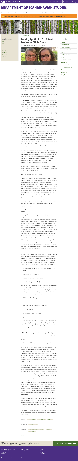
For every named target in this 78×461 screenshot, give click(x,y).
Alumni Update (43, 453)
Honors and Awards (66, 59)
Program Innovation (66, 67)
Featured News (26, 35)
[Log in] (72, 1)
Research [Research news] (50, 419)
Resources (56, 13)
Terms (41, 450)
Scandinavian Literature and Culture (36, 429)
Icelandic (4, 48)
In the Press (64, 62)
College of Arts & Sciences (56, 1)
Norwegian (49, 429)
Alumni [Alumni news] (63, 42)
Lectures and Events (66, 65)
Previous (22, 56)
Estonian (4, 43)
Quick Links (65, 1)
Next (56, 56)
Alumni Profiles (65, 44)
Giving (62, 57)
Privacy (41, 449)
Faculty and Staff (41, 419)
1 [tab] (48, 63)
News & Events (46, 13)
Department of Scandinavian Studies (34, 7)
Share (22, 435)
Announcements (31, 419)
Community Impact (66, 50)
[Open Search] (76, 1)
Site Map (41, 452)
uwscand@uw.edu (55, 16)
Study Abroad (26, 13)
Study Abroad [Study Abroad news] (64, 75)
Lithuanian (4, 52)
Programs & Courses (13, 13)
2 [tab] (51, 63)
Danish (4, 41)
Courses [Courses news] (63, 52)
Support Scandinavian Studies (66, 443)
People (3, 13)
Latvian (4, 50)
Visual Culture (31, 431)
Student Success (65, 72)
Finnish (4, 46)
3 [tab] (53, 63)
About (64, 13)
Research (35, 13)
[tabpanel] (39, 56)
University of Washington (9, 457)
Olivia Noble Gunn (33, 424)
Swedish (4, 56)
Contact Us (42, 454)
